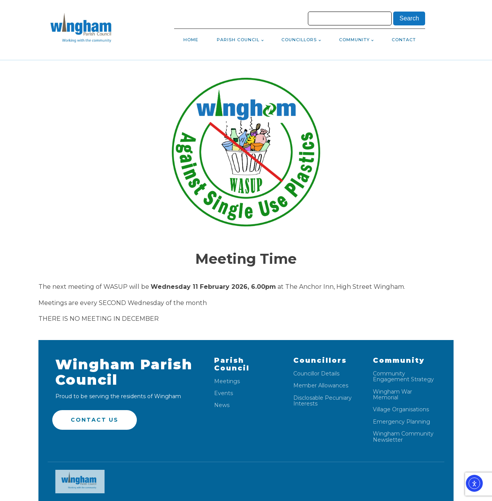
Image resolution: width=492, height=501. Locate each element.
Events (223, 393)
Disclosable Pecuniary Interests (322, 401)
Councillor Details (316, 374)
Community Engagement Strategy (403, 377)
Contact (404, 39)
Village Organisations (401, 409)
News (221, 405)
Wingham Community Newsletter (403, 437)
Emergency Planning (401, 422)
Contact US (94, 419)
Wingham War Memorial (392, 395)
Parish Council (238, 39)
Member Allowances (320, 386)
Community (354, 39)
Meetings (227, 381)
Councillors (299, 39)
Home (190, 39)
